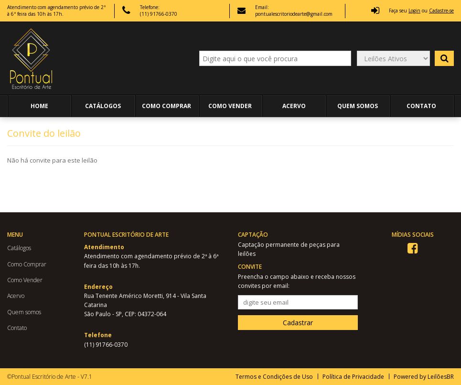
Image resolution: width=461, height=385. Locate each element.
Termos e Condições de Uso (274, 377)
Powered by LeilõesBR (424, 377)
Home (39, 106)
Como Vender (230, 106)
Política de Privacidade (353, 377)
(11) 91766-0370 (106, 345)
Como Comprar (166, 106)
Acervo (294, 106)
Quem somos (357, 106)
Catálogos (103, 106)
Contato (421, 106)
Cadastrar (298, 322)
